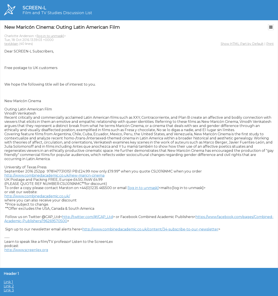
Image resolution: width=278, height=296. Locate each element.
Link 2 (9, 286)
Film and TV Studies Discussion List (57, 12)
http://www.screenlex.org (26, 250)
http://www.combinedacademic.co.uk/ (37, 196)
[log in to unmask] (50, 36)
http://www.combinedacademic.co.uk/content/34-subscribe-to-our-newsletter (150, 229)
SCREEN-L (34, 7)
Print (270, 44)
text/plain (11, 44)
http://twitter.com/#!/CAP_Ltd (87, 217)
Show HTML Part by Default (242, 44)
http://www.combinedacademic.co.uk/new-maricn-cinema (54, 175)
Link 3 (9, 290)
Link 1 (8, 282)
